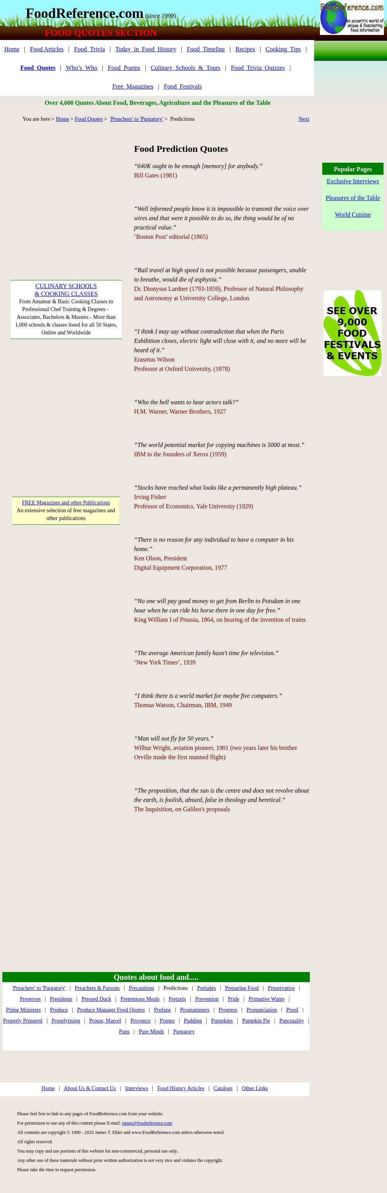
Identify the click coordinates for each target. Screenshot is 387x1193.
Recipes (245, 49)
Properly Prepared (22, 1021)
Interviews (136, 1088)
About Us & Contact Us (90, 1088)
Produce (59, 1010)
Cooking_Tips (283, 49)
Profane (162, 1010)
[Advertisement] (66, 190)
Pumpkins (222, 1021)
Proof (292, 1010)
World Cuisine (353, 214)
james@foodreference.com (147, 1123)
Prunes (167, 1021)
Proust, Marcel (105, 1021)
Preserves (30, 999)
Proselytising (66, 1021)
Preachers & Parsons (97, 988)
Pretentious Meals (140, 999)
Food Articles (47, 49)
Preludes (206, 988)
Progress (228, 1010)
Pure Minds (151, 1032)
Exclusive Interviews (353, 181)
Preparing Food (242, 988)
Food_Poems (124, 67)
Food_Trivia (89, 49)
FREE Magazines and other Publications (66, 503)
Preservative (281, 988)
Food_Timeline (206, 49)
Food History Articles (180, 1088)
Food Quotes (89, 119)
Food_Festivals (183, 86)
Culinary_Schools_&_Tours (185, 67)
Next (304, 119)
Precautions (141, 988)
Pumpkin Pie (256, 1021)
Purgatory (184, 1032)
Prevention (207, 999)
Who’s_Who (81, 67)
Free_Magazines (133, 86)
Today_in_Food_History (145, 49)
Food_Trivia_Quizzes (258, 67)
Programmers (194, 1010)
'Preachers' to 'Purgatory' (136, 119)
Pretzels (177, 999)
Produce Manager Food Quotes (111, 1010)
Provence (140, 1021)
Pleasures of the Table (353, 198)
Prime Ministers (23, 1010)
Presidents (61, 999)
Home (11, 49)
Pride (234, 999)
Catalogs (223, 1088)
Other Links (255, 1088)
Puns (124, 1032)
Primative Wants (266, 999)
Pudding (193, 1021)
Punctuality (291, 1021)
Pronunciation (262, 1010)
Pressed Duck (96, 999)
